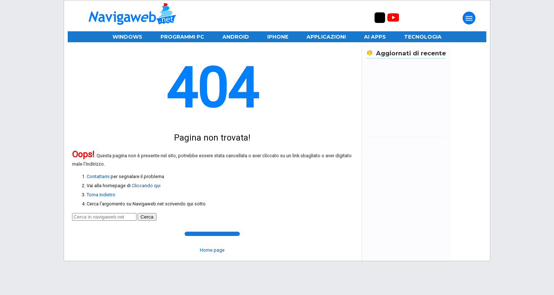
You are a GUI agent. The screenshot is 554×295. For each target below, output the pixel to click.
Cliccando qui (146, 185)
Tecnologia (423, 37)
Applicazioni (326, 37)
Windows (127, 37)
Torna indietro (101, 194)
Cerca (147, 217)
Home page (212, 250)
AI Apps (375, 37)
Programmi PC (182, 37)
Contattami (98, 176)
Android (235, 37)
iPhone (277, 37)
